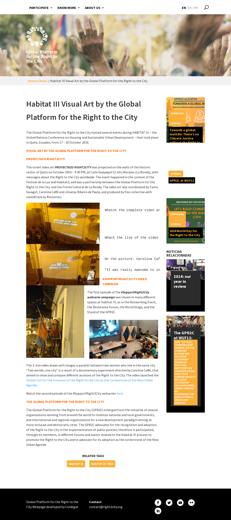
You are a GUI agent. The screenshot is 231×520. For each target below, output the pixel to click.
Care (177, 342)
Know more (67, 8)
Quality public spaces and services (184, 399)
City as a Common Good (184, 343)
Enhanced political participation (183, 365)
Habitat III (76, 464)
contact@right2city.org (106, 507)
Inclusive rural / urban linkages (185, 387)
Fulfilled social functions (185, 372)
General (176, 123)
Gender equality (185, 376)
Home (32, 81)
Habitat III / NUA (102, 464)
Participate (39, 8)
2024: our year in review (182, 281)
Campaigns (177, 113)
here (120, 393)
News (43, 81)
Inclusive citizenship (182, 381)
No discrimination (184, 393)
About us (92, 8)
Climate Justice (184, 347)
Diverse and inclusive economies (182, 356)
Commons (181, 350)
